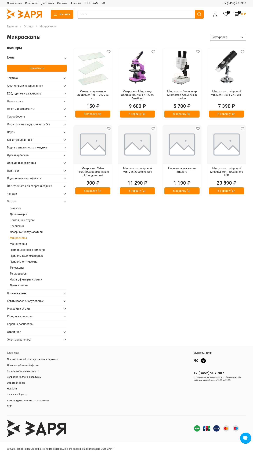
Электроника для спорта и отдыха (29, 186)
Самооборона (16, 116)
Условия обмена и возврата (23, 371)
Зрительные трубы (22, 220)
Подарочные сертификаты (24, 178)
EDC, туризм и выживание (24, 93)
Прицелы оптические (23, 261)
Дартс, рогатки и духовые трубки (28, 124)
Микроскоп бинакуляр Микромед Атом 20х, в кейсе (182, 95)
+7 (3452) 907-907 (234, 3)
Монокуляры (18, 244)
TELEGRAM (91, 3)
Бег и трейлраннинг (19, 139)
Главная (12, 26)
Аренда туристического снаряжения (28, 400)
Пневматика (15, 101)
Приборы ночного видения (27, 249)
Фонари (12, 193)
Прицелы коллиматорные (26, 255)
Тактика (12, 78)
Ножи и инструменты (21, 109)
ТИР (9, 406)
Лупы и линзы (19, 285)
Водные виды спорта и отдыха (27, 147)
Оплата (62, 3)
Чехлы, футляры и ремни (26, 279)
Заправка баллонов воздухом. (24, 376)
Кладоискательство (20, 316)
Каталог (62, 14)
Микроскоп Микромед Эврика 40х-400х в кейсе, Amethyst (137, 95)
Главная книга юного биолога (182, 170)
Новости (75, 3)
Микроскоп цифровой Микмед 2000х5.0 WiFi (137, 170)
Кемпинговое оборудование (25, 301)
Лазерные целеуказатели (26, 232)
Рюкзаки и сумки (18, 308)
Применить (37, 68)
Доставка (47, 3)
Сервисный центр (17, 394)
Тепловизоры (18, 273)
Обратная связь (16, 382)
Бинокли (15, 208)
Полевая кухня (16, 293)
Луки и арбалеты (18, 155)
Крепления (17, 226)
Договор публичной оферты (23, 365)
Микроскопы (18, 238)
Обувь (11, 132)
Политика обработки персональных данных (32, 359)
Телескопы (17, 267)
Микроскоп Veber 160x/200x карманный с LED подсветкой (93, 172)
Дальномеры (18, 214)
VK (103, 3)
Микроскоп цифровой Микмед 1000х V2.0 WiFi (226, 93)
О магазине (14, 3)
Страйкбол (14, 332)
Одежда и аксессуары (21, 163)
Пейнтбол (13, 170)
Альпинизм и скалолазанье (25, 85)
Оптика (28, 26)
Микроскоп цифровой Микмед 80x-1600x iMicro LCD (226, 172)
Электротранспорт (19, 339)
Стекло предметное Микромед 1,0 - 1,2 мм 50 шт (93, 95)
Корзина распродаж (20, 324)
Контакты (31, 3)
